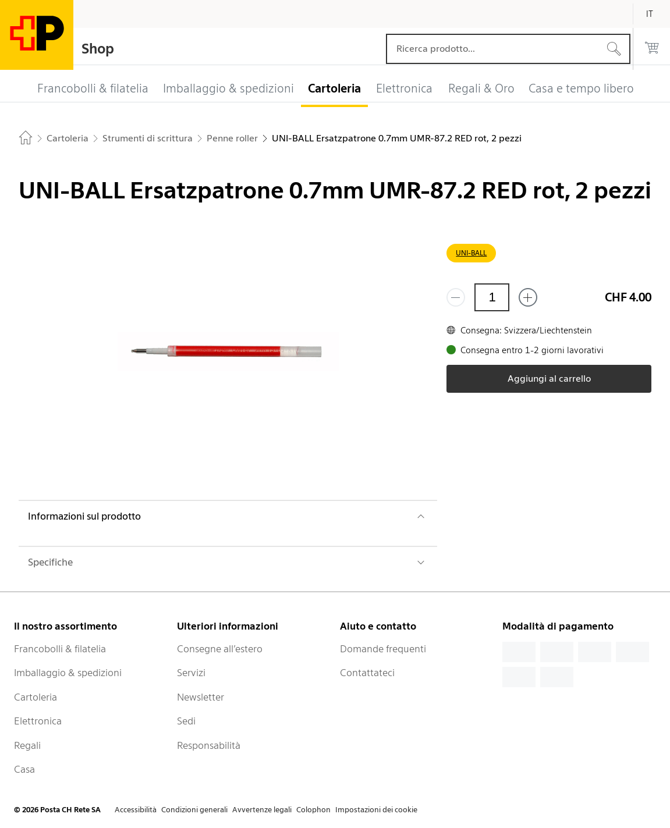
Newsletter (200, 697)
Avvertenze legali (262, 809)
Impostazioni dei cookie (376, 809)
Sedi (186, 721)
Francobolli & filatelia (60, 649)
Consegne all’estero (220, 649)
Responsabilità (208, 745)
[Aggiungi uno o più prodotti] (528, 297)
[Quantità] (491, 297)
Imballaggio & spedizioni (68, 672)
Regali (27, 745)
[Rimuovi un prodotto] (455, 297)
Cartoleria (35, 697)
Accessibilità (136, 809)
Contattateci (367, 672)
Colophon (313, 809)
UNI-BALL (471, 252)
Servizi (191, 672)
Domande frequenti (383, 649)
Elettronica (38, 721)
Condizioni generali (194, 809)
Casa (24, 769)
